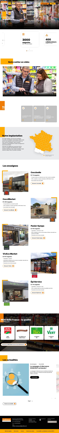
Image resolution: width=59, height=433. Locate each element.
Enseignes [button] (23, 2)
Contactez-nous (35, 4)
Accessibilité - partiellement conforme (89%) (45, 431)
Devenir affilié (43, 3)
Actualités (36, 2)
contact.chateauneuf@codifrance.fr (19, 426)
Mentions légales (8, 431)
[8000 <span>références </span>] (32, 50)
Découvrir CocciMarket (9, 213)
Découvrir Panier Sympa (37, 241)
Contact (22, 431)
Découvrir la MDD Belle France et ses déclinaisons (13, 348)
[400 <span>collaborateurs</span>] (27, 50)
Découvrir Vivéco (8, 269)
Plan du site (16, 431)
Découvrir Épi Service (37, 296)
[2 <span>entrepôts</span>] (29, 50)
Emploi (51, 3)
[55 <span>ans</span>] (31, 50)
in (40, 420)
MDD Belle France (30, 2)
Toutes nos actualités (8, 407)
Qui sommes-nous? (16, 2)
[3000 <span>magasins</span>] (26, 50)
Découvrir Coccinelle (36, 186)
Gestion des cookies (30, 431)
